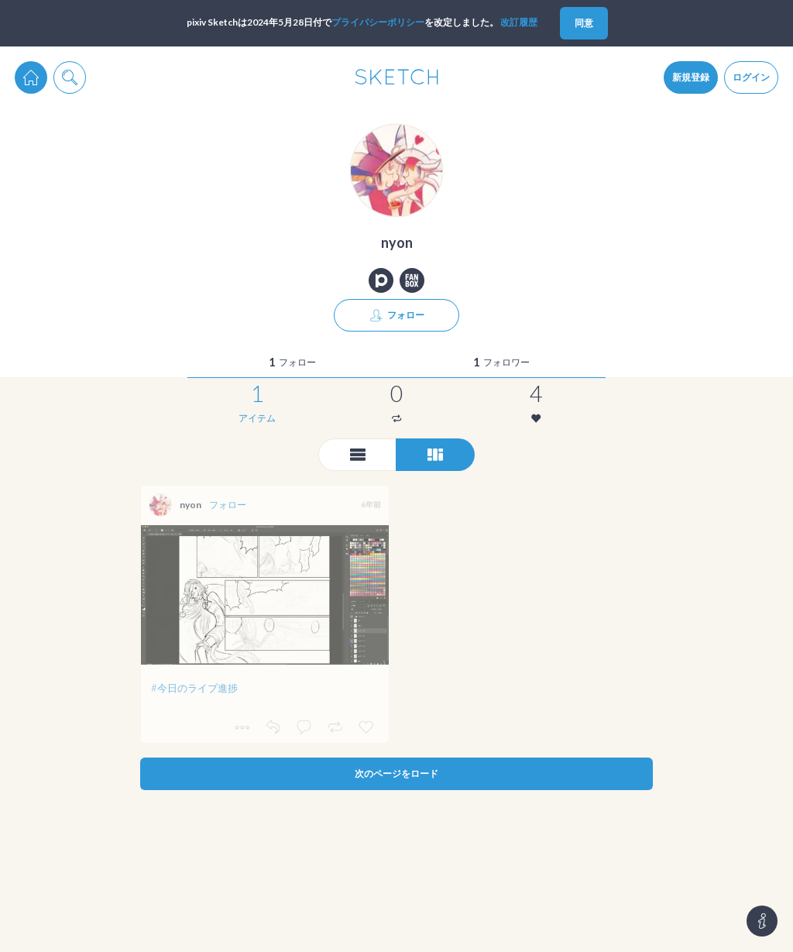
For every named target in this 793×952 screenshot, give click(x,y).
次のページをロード (396, 773)
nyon (190, 504)
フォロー (227, 504)
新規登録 (690, 77)
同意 (584, 23)
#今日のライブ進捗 (194, 688)
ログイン (751, 77)
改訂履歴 (518, 22)
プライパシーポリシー (377, 22)
